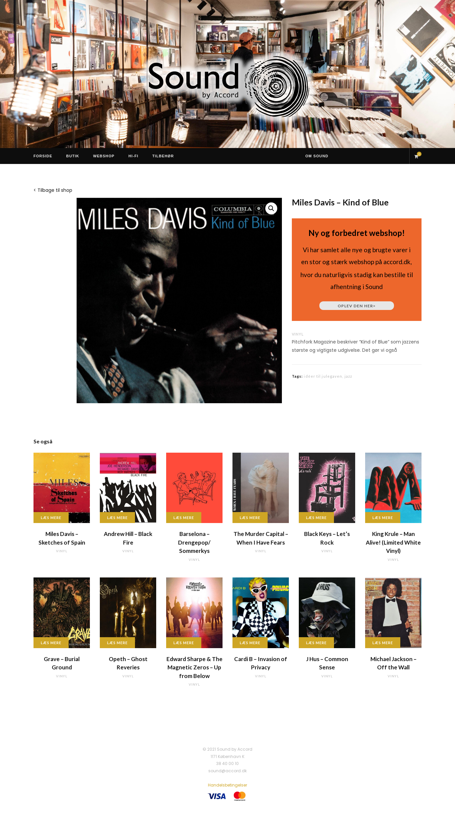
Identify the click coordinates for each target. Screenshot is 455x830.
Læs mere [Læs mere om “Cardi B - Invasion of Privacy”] (250, 643)
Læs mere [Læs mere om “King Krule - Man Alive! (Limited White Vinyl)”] (382, 517)
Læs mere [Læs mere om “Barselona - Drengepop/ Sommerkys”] (183, 517)
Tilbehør (163, 156)
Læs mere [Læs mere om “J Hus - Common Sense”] (316, 643)
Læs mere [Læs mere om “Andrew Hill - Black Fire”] (117, 517)
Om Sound (316, 156)
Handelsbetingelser (227, 785)
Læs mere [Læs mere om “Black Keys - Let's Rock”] (316, 517)
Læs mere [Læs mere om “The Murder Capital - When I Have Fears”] (250, 517)
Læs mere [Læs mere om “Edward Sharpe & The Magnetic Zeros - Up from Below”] (183, 643)
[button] (271, 208)
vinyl (298, 334)
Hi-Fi (133, 156)
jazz (348, 376)
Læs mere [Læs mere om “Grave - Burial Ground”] (51, 643)
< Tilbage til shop (52, 190)
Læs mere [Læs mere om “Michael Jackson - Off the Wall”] (382, 643)
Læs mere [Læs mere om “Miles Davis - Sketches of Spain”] (51, 517)
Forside (42, 156)
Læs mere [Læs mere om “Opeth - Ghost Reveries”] (117, 643)
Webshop (104, 156)
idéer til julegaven (323, 376)
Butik (72, 156)
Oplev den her (357, 305)
